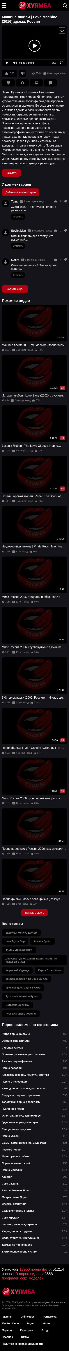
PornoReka (49, 1316)
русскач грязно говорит (21, 1013)
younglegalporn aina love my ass (26, 978)
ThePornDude (10, 1323)
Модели (7, 1330)
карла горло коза (49, 970)
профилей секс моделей (22, 1278)
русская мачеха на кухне (22, 996)
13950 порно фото (35, 1269)
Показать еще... (15, 288)
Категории (26, 1330)
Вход (44, 1330)
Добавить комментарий (21, 192)
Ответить (18, 216)
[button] (4, 5)
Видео (31, 1323)
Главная (7, 1316)
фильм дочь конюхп (19, 949)
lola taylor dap (15, 941)
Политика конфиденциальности (22, 1343)
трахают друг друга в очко (23, 987)
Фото (46, 1323)
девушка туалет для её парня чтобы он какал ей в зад (32, 960)
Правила (7, 1336)
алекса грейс (42, 941)
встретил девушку (17, 1004)
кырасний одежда (17, 970)
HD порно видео (26, 1274)
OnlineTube (28, 1316)
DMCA (25, 1336)
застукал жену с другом (21, 932)
